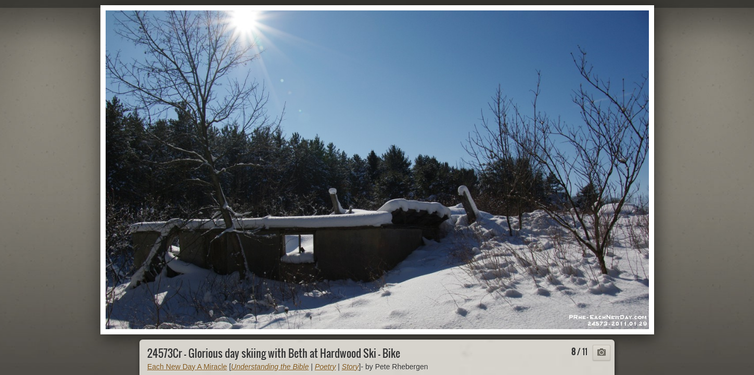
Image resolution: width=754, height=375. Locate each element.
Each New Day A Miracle (187, 366)
